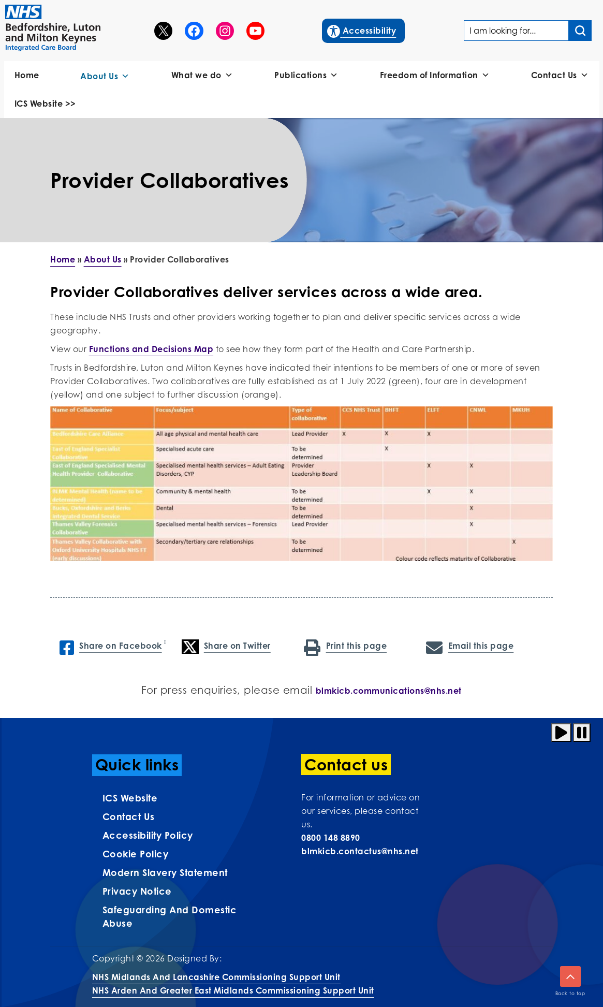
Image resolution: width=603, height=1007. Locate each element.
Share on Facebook (111, 646)
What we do (202, 75)
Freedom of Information (435, 75)
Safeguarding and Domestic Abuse (169, 916)
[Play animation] (561, 732)
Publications (306, 75)
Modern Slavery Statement (165, 872)
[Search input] (580, 30)
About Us (105, 76)
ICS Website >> (45, 103)
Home (26, 75)
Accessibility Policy (147, 835)
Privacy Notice (137, 891)
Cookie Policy (135, 853)
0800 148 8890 (330, 838)
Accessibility (362, 29)
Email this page (469, 646)
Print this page (345, 646)
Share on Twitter (226, 646)
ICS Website (130, 798)
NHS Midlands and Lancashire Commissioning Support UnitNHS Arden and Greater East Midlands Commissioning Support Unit (233, 984)
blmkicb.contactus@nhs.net (360, 851)
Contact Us (560, 75)
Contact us (128, 816)
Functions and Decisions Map (151, 349)
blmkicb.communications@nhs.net (389, 690)
